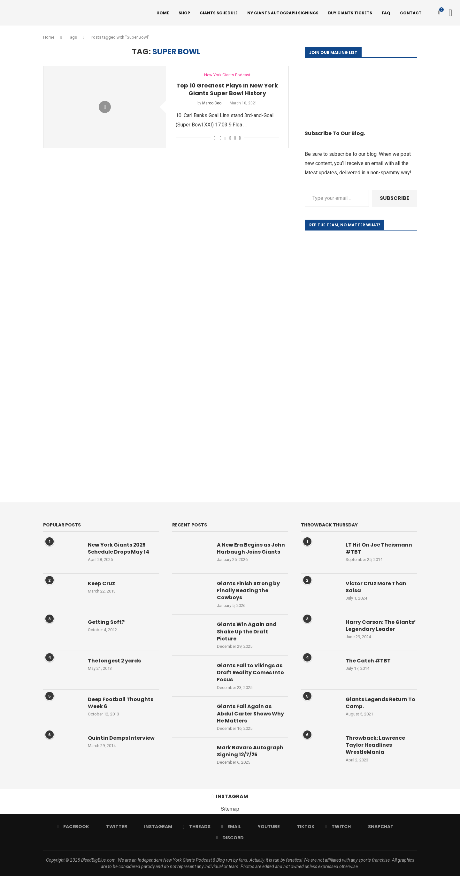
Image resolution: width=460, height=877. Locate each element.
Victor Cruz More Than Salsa (376, 588)
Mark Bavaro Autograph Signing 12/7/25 (250, 752)
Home (163, 13)
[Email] (231, 827)
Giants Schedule (219, 13)
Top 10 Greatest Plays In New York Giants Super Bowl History (227, 90)
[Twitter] (113, 827)
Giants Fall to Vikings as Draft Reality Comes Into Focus (250, 673)
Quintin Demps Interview (121, 738)
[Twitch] (338, 827)
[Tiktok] (303, 827)
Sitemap (230, 810)
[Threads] (197, 827)
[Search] (450, 13)
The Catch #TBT (368, 661)
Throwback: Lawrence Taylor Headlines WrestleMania (375, 746)
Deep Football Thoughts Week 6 (120, 704)
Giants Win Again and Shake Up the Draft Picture (247, 632)
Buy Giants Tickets (350, 13)
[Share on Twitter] (225, 138)
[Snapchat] (377, 827)
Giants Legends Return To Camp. (381, 704)
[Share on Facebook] (220, 138)
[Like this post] (214, 138)
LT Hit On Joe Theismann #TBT (379, 549)
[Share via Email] (240, 138)
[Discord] (230, 838)
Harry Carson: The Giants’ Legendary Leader (381, 626)
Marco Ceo (211, 104)
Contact (411, 13)
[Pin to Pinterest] (230, 138)
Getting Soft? (106, 622)
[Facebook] (73, 827)
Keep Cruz (101, 584)
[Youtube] (266, 827)
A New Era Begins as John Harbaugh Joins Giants (251, 549)
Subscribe (394, 198)
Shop (184, 13)
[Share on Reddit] (235, 138)
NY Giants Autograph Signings (282, 13)
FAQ (386, 13)
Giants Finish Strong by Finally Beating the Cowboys (248, 591)
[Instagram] (155, 827)
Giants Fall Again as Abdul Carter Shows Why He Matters (250, 714)
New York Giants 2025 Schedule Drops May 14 (118, 549)
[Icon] (104, 107)
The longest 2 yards (114, 661)
